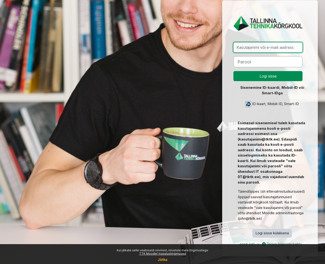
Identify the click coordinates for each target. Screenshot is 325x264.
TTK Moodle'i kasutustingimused (162, 253)
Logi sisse (268, 76)
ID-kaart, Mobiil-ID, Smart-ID (272, 104)
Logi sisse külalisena (272, 233)
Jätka (162, 260)
